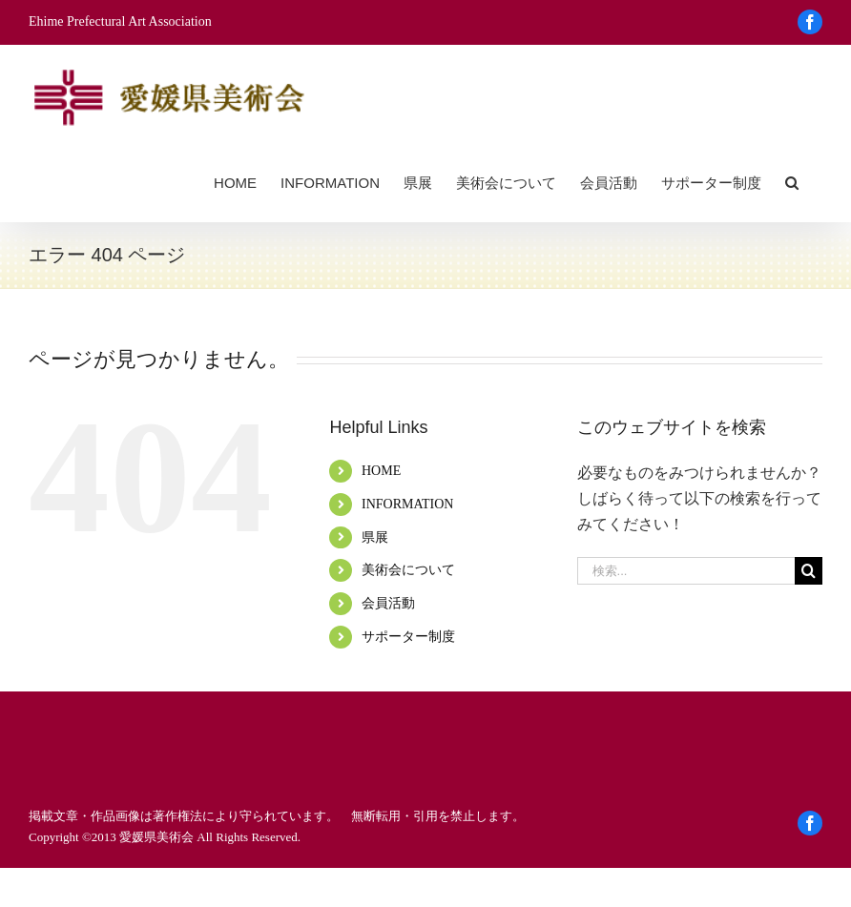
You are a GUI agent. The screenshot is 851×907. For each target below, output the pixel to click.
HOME (381, 471)
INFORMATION (407, 504)
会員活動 (388, 603)
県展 (375, 537)
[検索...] (686, 571)
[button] (792, 181)
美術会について (408, 570)
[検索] (808, 571)
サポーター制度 (408, 636)
